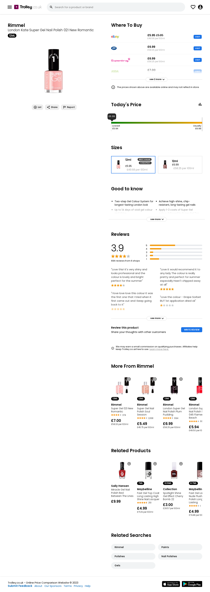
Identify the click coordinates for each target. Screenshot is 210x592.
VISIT (197, 36)
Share (52, 107)
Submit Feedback (20, 586)
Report (69, 107)
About (38, 586)
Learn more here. (159, 349)
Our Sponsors (53, 586)
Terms (68, 586)
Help (88, 586)
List (37, 107)
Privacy (78, 586)
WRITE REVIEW (191, 329)
